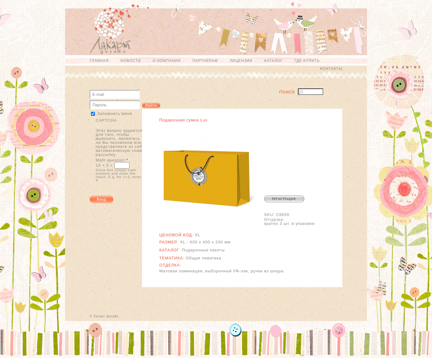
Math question (112, 160)
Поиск (287, 92)
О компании (167, 61)
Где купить (307, 61)
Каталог (273, 61)
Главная (99, 61)
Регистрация (284, 198)
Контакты (331, 69)
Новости (130, 61)
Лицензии (241, 61)
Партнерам (205, 61)
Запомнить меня (114, 113)
